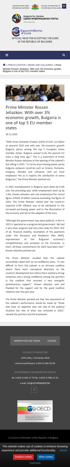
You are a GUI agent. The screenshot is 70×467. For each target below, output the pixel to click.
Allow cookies (46, 457)
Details (63, 450)
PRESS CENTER (16, 65)
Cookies (51, 341)
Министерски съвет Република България (20, 7)
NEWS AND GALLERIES (40, 65)
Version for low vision (27, 341)
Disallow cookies (23, 457)
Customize (35, 463)
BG (64, 6)
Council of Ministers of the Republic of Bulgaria (51, 7)
